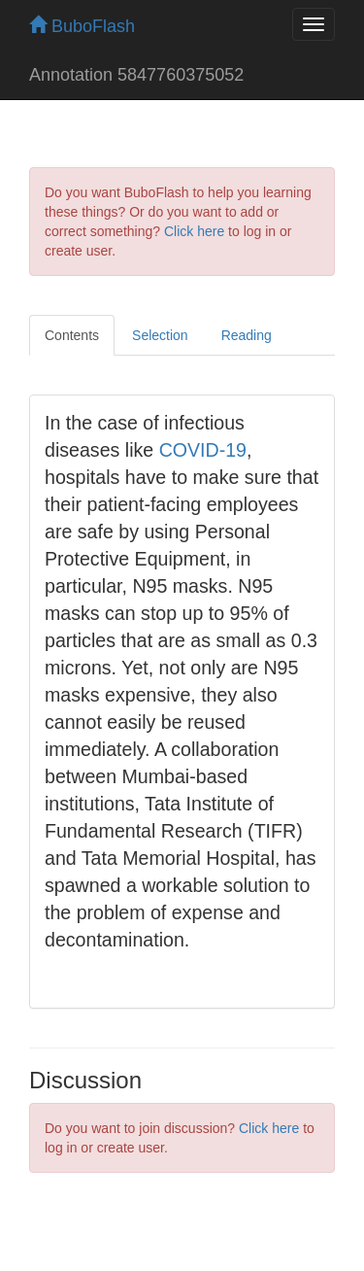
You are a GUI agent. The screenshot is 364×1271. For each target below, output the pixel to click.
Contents (72, 335)
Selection (160, 335)
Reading (246, 335)
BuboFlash (82, 26)
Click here (194, 231)
